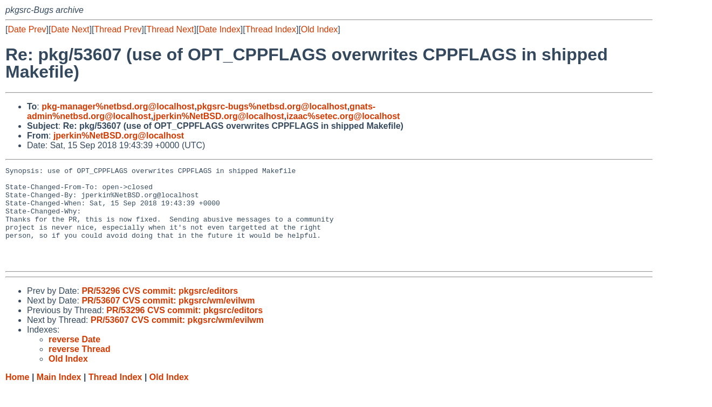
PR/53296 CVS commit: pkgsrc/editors (159, 310)
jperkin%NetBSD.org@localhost (218, 116)
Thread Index (270, 29)
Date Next (70, 29)
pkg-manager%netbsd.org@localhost (118, 106)
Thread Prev (118, 29)
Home (17, 396)
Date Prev (27, 29)
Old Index (319, 29)
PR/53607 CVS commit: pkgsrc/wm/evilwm (168, 320)
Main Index (59, 396)
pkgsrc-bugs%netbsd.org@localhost (272, 106)
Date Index (219, 29)
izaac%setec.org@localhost (343, 116)
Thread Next (170, 29)
